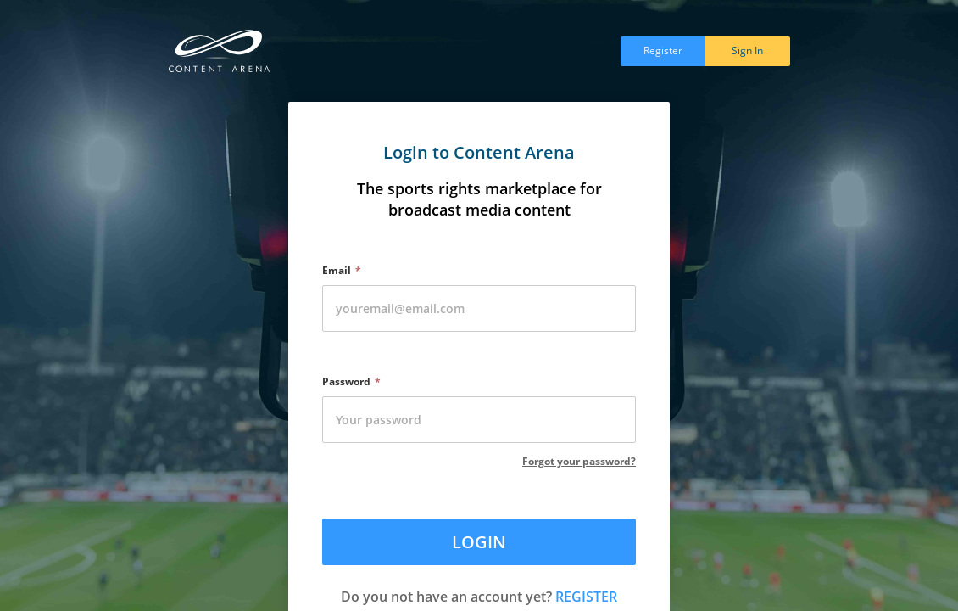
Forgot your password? (579, 462)
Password (346, 381)
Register (662, 50)
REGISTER (586, 596)
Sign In (747, 50)
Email (336, 270)
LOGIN (479, 541)
